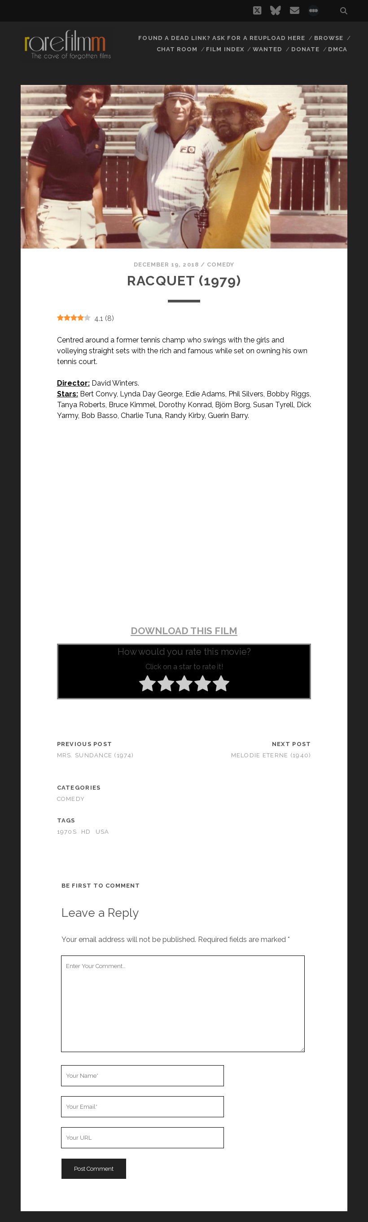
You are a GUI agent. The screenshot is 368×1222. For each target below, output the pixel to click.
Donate (306, 49)
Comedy (220, 264)
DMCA (338, 49)
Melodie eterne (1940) (271, 755)
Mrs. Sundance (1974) (95, 755)
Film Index (226, 49)
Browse (328, 38)
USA (103, 831)
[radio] (147, 685)
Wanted (268, 49)
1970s (67, 831)
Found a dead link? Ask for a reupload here (222, 38)
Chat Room (178, 49)
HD (86, 831)
